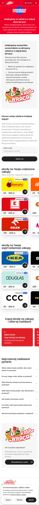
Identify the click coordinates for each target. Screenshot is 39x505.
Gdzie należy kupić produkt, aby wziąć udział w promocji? (19, 369)
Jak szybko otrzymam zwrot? (19, 399)
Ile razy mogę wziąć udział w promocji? (19, 376)
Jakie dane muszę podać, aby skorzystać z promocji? (19, 392)
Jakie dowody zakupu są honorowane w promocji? (19, 383)
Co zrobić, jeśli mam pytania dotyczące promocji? (19, 406)
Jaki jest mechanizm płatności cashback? (19, 413)
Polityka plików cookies (18, 494)
